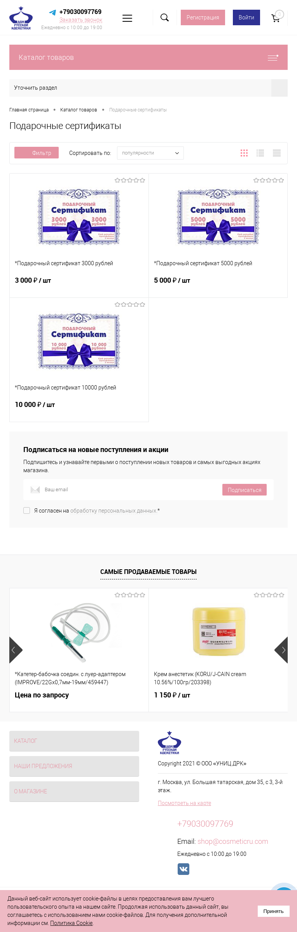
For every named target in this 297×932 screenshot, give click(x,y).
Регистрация (203, 17)
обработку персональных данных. (113, 511)
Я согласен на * (97, 511)
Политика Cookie (71, 923)
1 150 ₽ (172, 695)
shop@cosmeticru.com (232, 841)
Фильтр (36, 153)
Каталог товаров (148, 57)
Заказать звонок (80, 20)
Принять (274, 911)
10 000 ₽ (79, 409)
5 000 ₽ (218, 285)
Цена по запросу (42, 695)
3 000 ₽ (79, 285)
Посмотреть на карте (184, 803)
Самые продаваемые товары (148, 571)
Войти (246, 17)
